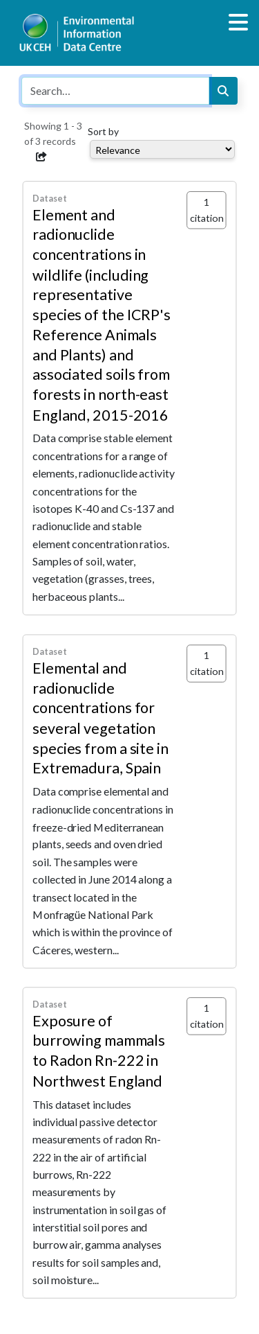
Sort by (103, 131)
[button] (41, 156)
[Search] (223, 91)
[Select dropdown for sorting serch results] (162, 149)
